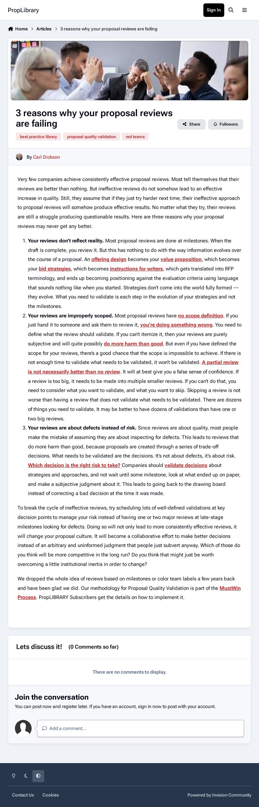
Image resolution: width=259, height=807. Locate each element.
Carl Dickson (46, 157)
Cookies (50, 795)
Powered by (219, 795)
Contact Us (23, 795)
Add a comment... (64, 728)
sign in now (150, 706)
